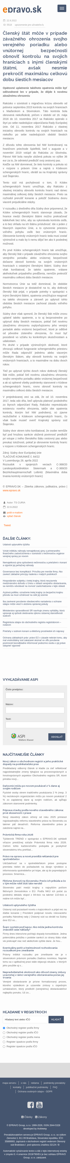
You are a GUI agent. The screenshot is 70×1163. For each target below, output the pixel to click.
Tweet (7, 525)
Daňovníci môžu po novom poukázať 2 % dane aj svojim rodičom (31, 787)
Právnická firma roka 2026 (18, 834)
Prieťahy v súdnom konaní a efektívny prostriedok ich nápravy (33, 631)
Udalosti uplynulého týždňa (16, 544)
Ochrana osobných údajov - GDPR (35, 1091)
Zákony (42, 1117)
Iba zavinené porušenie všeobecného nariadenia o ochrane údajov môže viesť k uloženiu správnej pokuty (32, 602)
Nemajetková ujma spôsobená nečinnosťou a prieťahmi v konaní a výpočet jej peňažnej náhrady (35, 563)
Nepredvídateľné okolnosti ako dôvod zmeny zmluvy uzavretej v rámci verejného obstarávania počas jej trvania (34, 975)
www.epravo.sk (11, 490)
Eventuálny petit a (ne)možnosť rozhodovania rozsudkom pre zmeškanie (30, 949)
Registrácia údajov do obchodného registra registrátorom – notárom (32, 623)
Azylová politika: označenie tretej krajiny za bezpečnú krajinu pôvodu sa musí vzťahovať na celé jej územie (33, 593)
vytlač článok (14, 516)
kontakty (17, 1087)
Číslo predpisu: (14, 689)
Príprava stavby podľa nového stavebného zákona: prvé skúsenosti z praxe (33, 811)
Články (28, 1117)
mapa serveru (9, 1083)
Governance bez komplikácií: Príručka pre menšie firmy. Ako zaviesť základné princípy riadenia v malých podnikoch (33, 573)
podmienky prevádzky (54, 1083)
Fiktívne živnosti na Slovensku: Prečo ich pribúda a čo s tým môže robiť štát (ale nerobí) (34, 882)
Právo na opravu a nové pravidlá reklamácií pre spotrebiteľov (31, 857)
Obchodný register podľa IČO (20, 1032)
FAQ (55, 1087)
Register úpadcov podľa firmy (20, 1041)
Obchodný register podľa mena (21, 1037)
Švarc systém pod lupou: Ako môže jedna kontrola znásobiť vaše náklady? (33, 928)
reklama (35, 1083)
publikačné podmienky (37, 1087)
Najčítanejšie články (23, 754)
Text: (8, 719)
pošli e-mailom (15, 512)
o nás (23, 1083)
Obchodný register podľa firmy (21, 1027)
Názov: (10, 704)
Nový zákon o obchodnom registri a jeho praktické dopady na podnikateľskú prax (33, 762)
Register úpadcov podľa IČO (20, 1046)
